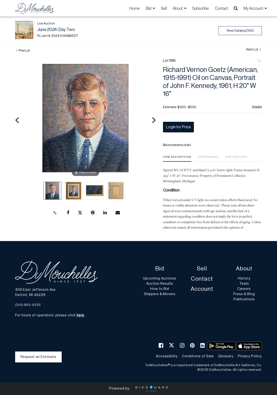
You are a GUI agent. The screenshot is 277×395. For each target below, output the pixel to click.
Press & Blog (244, 294)
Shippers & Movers (160, 294)
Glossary (226, 356)
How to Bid (159, 289)
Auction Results (159, 284)
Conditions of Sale (198, 356)
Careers (244, 289)
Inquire (257, 106)
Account (202, 289)
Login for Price (178, 127)
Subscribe (200, 8)
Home (134, 8)
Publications (244, 299)
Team (244, 284)
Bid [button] (149, 8)
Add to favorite (259, 61)
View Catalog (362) (240, 30)
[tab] (177, 158)
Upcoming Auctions (159, 278)
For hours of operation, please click (49, 315)
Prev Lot (23, 50)
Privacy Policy (250, 356)
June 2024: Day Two (56, 30)
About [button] (178, 8)
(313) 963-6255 (28, 305)
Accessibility (167, 356)
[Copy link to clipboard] (55, 212)
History (244, 278)
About (244, 269)
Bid (159, 269)
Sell (164, 8)
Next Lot (253, 49)
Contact (221, 8)
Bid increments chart (177, 145)
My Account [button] (253, 8)
